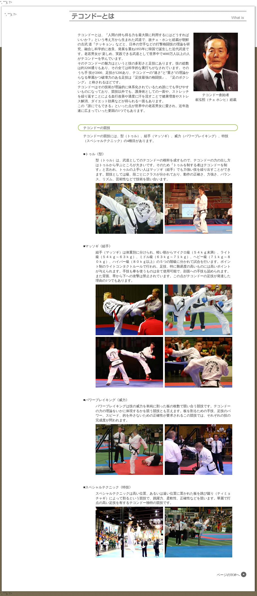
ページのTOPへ (228, 575)
